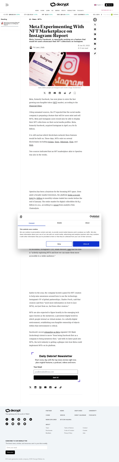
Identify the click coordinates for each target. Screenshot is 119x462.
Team (47, 428)
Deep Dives (78, 410)
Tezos (57, 142)
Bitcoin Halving (65, 419)
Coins (48, 415)
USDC (76, 14)
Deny (59, 244)
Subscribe (10, 452)
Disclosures (49, 430)
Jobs (84, 433)
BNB (58, 14)
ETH (25, 14)
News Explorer (51, 419)
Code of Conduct (69, 430)
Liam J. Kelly (40, 47)
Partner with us (106, 10)
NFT (55, 102)
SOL (94, 14)
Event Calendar (80, 415)
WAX (31, 145)
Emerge (57, 10)
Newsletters (71, 10)
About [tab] (87, 223)
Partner (49, 410)
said (69, 249)
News (37, 10)
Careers (85, 430)
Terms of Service (69, 428)
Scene (42, 10)
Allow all (86, 244)
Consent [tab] (31, 223)
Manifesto (48, 433)
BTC (7, 14)
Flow (71, 142)
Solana (51, 142)
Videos (63, 10)
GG (52, 10)
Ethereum (64, 142)
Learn (48, 10)
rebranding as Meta (52, 332)
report (56, 205)
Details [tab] (59, 223)
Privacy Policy (68, 433)
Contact (85, 428)
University (92, 410)
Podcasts (80, 10)
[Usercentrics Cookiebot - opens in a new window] (91, 216)
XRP (43, 14)
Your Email (38, 367)
